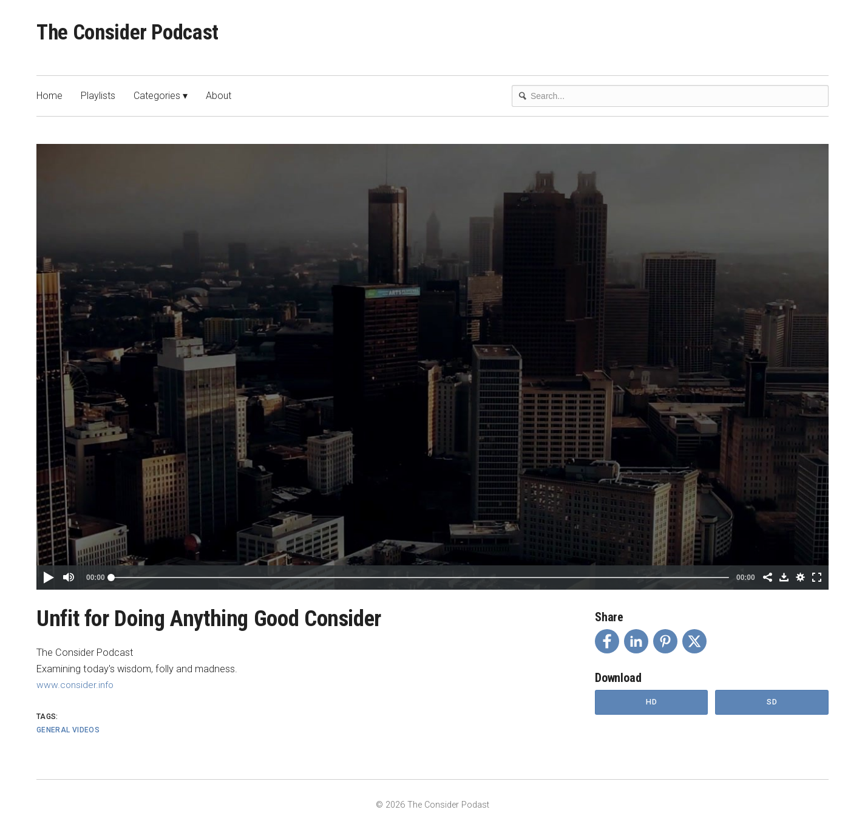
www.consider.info (76, 689)
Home (49, 100)
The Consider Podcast (140, 35)
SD (772, 707)
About (218, 100)
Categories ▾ (161, 100)
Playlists (98, 100)
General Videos (68, 734)
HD (651, 707)
